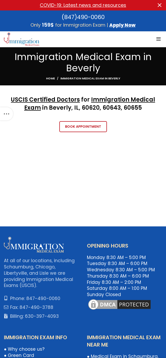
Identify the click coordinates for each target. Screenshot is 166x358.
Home (50, 78)
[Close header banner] (159, 5)
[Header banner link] (75, 5)
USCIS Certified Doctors (45, 100)
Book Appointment (83, 126)
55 (138, 108)
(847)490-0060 (83, 17)
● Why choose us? (24, 349)
